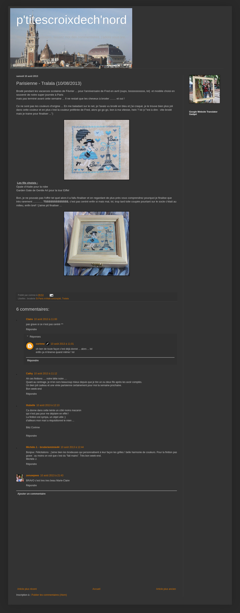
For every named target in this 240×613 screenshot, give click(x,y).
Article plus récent (27, 589)
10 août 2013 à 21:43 (51, 475)
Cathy (29, 373)
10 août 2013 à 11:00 (45, 319)
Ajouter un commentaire (31, 493)
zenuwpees (32, 475)
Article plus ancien (166, 589)
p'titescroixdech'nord (71, 19)
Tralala (65, 298)
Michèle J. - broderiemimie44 (42, 447)
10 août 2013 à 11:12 (45, 373)
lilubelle (30, 405)
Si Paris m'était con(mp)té (48, 298)
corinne (40, 343)
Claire (29, 319)
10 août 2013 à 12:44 (72, 447)
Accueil (96, 589)
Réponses (35, 336)
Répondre (31, 329)
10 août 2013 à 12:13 (47, 405)
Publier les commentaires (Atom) (49, 594)
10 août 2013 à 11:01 (62, 343)
